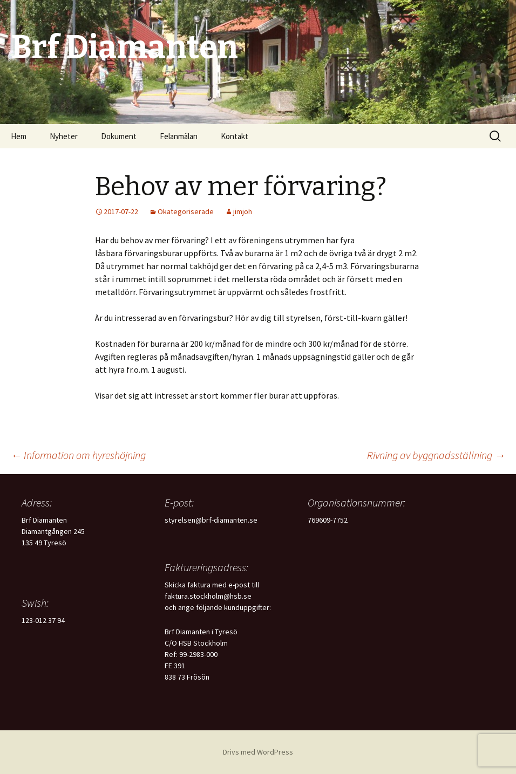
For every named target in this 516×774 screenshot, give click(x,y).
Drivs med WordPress (258, 752)
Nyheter (64, 136)
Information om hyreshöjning (78, 455)
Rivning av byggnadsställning (436, 455)
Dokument (119, 136)
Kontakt (234, 136)
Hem (18, 136)
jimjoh (242, 211)
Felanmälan (179, 136)
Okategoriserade (186, 211)
